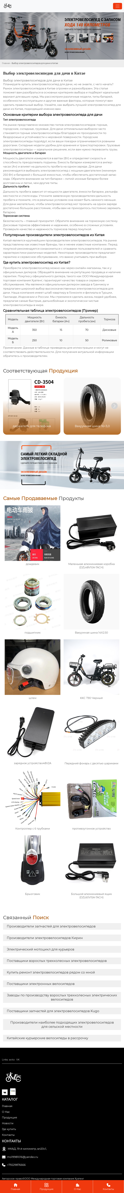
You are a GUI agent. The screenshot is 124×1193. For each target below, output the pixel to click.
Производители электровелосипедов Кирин (45, 938)
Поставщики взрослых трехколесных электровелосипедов (57, 961)
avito (12, 1059)
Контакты (108, 1186)
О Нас (77, 1186)
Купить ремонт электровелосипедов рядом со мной (51, 972)
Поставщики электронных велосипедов (41, 984)
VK (18, 1059)
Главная (6, 63)
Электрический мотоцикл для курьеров (40, 949)
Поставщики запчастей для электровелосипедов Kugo (53, 1011)
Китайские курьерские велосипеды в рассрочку (47, 1038)
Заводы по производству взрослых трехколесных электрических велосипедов (62, 997)
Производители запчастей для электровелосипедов (51, 926)
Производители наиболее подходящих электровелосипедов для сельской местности (62, 1025)
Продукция (46, 1186)
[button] (114, 406)
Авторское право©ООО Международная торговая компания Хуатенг (43, 1178)
